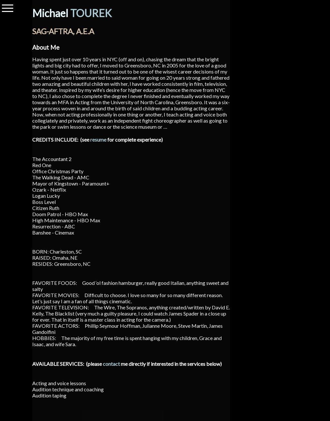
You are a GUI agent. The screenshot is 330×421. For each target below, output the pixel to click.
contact (111, 364)
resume (98, 139)
